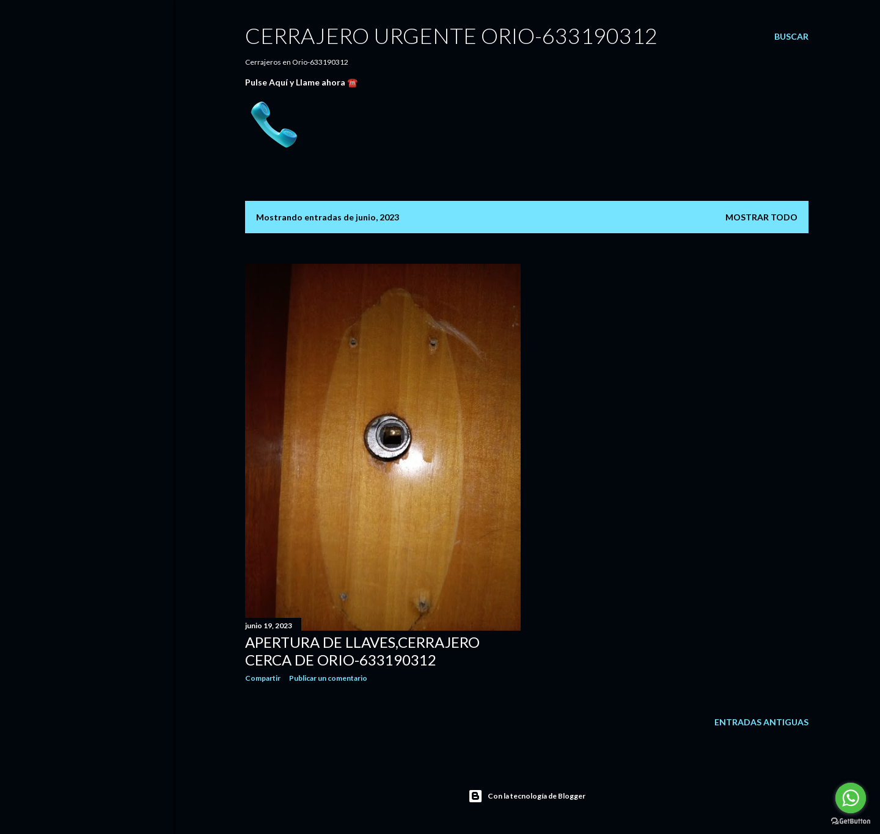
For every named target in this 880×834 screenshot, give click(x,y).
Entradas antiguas (761, 722)
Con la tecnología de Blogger (526, 796)
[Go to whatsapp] (850, 798)
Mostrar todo (761, 217)
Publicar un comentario (328, 678)
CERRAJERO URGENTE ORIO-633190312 (451, 35)
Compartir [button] (262, 678)
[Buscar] (791, 36)
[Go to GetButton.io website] (850, 821)
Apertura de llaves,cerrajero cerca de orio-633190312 (362, 651)
